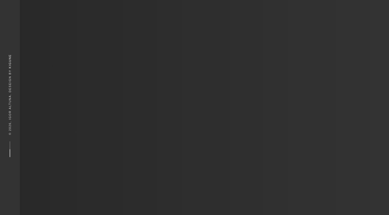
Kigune (9, 61)
